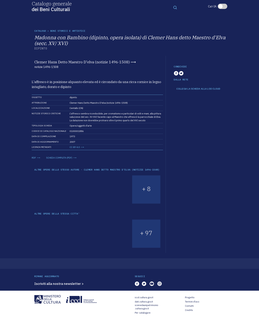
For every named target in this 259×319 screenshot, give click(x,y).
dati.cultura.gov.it (144, 301)
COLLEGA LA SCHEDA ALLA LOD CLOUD (198, 88)
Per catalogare (142, 312)
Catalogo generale (52, 6)
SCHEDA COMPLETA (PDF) (59, 157)
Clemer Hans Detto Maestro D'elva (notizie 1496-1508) (82, 61)
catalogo (40, 30)
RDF (34, 157)
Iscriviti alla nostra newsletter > (59, 284)
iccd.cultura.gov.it (144, 297)
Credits (189, 310)
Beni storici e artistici (67, 30)
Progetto (190, 297)
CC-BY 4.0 (75, 147)
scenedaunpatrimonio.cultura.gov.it (146, 307)
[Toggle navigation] (175, 7)
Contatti (189, 305)
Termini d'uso (192, 301)
